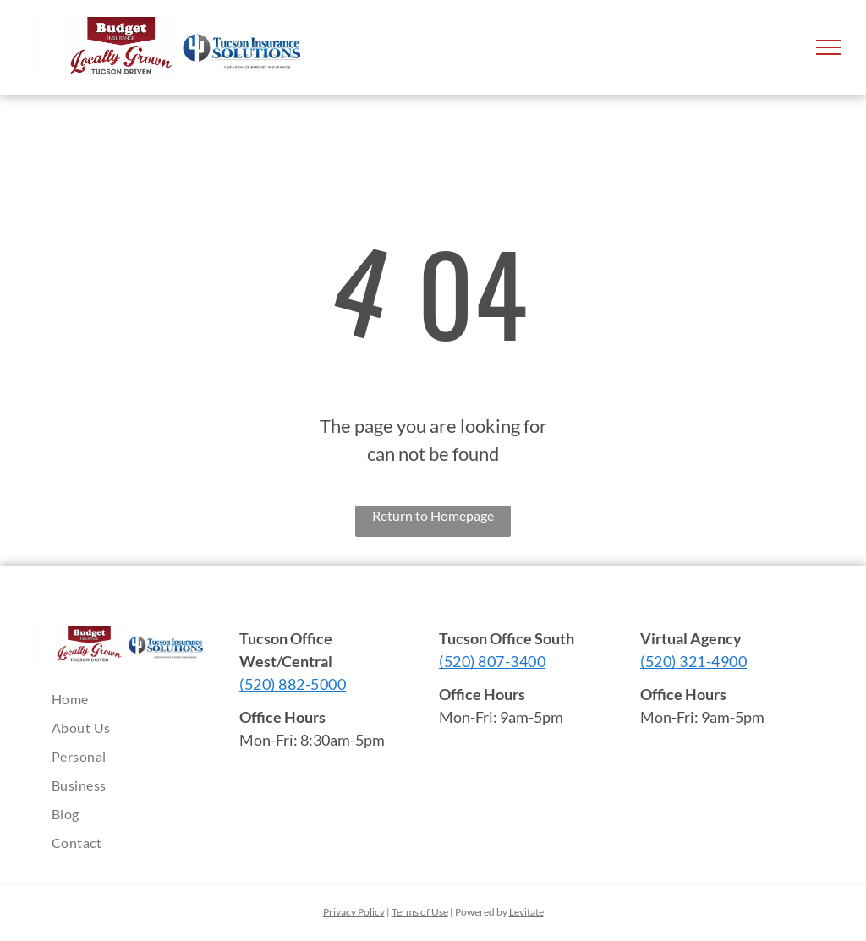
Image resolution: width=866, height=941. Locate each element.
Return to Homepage (433, 515)
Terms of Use (420, 911)
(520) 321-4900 (693, 661)
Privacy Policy (354, 911)
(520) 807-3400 (492, 661)
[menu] (829, 47)
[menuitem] (128, 699)
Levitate (526, 911)
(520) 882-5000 (292, 684)
